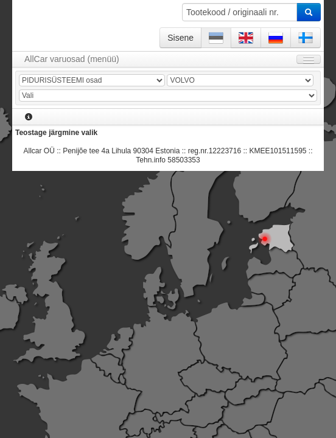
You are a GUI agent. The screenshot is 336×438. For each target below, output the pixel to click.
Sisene (180, 38)
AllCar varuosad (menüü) (71, 59)
